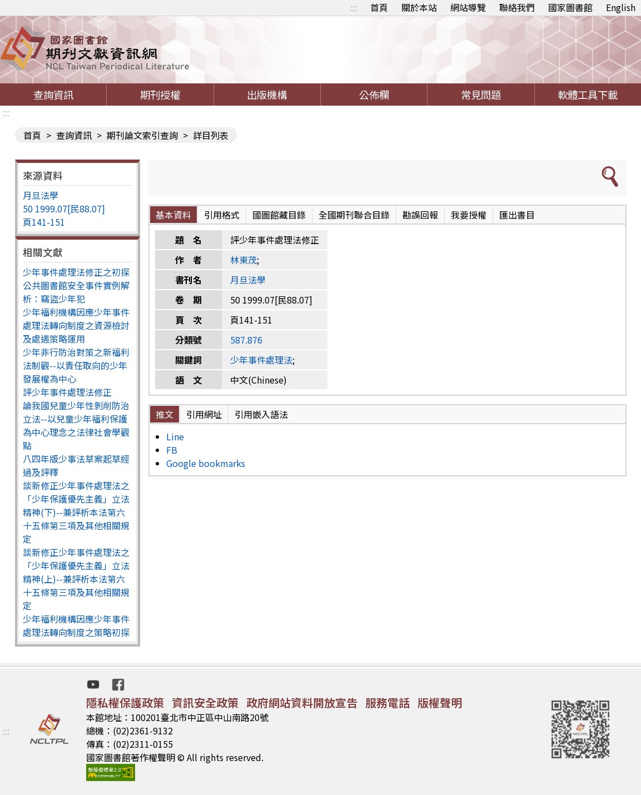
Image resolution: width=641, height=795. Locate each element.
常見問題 (481, 94)
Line (175, 436)
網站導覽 (468, 7)
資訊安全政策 (205, 702)
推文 (164, 414)
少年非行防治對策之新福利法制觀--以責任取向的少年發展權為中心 (76, 365)
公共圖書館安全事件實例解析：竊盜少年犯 (76, 292)
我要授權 (468, 214)
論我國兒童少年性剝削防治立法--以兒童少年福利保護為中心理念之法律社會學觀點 (76, 425)
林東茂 (243, 259)
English (620, 7)
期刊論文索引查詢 (142, 135)
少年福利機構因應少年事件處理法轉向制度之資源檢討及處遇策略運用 (76, 325)
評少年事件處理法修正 (67, 392)
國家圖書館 (570, 7)
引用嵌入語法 (261, 414)
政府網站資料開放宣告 (301, 702)
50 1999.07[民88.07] (64, 208)
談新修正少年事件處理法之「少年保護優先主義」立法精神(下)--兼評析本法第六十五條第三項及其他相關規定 (76, 512)
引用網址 (204, 414)
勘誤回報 (420, 214)
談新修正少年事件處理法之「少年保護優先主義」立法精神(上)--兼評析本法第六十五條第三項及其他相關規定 (76, 578)
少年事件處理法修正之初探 (76, 272)
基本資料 (173, 214)
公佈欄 (374, 94)
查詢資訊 (53, 94)
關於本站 (419, 7)
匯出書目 (517, 214)
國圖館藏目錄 (279, 214)
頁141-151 (44, 221)
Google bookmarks (205, 463)
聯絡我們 (517, 7)
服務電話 (387, 702)
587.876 (246, 339)
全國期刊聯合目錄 (354, 214)
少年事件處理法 (261, 359)
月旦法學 (40, 195)
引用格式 (222, 214)
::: (353, 7)
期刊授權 (160, 94)
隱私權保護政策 (125, 702)
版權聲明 (440, 702)
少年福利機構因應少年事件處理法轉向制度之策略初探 (76, 625)
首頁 (379, 7)
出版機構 (267, 94)
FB (171, 449)
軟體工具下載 (588, 94)
